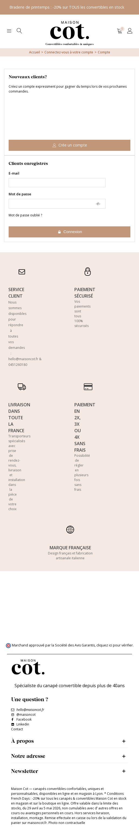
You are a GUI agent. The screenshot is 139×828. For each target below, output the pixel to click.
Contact (17, 729)
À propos (22, 741)
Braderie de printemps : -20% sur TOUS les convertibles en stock (66, 7)
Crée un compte (70, 145)
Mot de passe (20, 194)
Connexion (70, 232)
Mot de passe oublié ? (25, 215)
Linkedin (22, 724)
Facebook (24, 719)
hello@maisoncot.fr (23, 359)
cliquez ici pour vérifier (114, 645)
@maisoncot (26, 714)
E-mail (14, 173)
